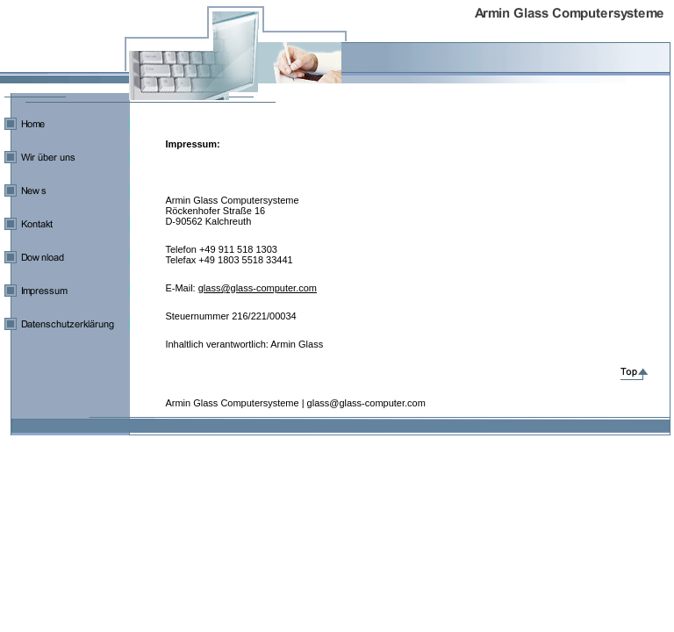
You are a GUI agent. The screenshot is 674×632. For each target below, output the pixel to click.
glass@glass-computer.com (257, 288)
